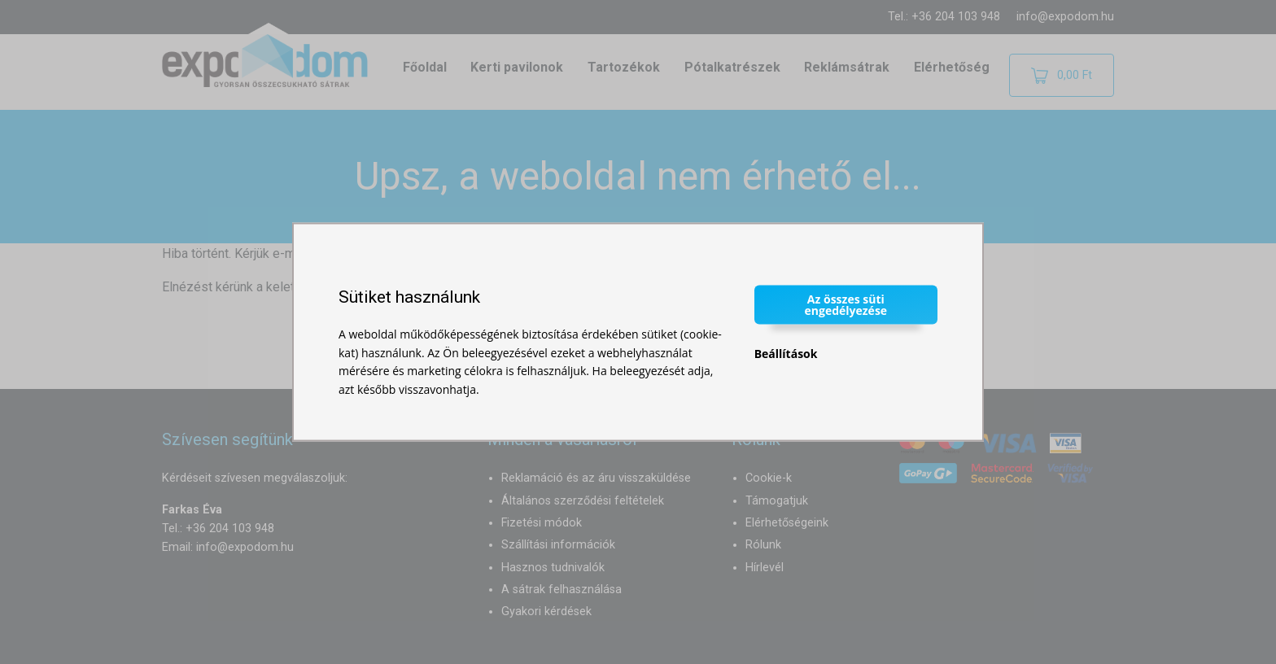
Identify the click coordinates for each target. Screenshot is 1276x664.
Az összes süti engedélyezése (846, 304)
